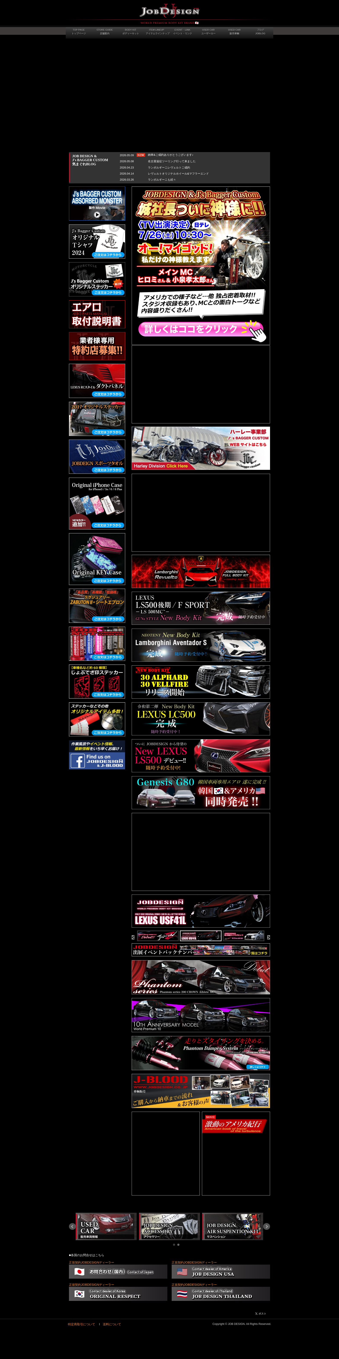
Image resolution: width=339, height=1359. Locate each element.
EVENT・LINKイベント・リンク (182, 32)
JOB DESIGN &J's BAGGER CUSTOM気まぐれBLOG (90, 160)
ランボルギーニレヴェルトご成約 (169, 167)
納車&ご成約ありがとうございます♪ (170, 154)
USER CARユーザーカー (208, 32)
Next (266, 1226)
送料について (112, 1324)
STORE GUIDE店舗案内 (104, 32)
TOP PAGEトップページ (79, 32)
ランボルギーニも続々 (162, 179)
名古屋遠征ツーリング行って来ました (172, 161)
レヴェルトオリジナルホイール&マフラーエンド (178, 173)
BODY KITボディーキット (130, 32)
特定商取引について (81, 1324)
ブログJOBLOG (260, 32)
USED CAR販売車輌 (234, 32)
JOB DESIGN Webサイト (169, 14)
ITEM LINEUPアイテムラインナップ (158, 32)
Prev (72, 1226)
